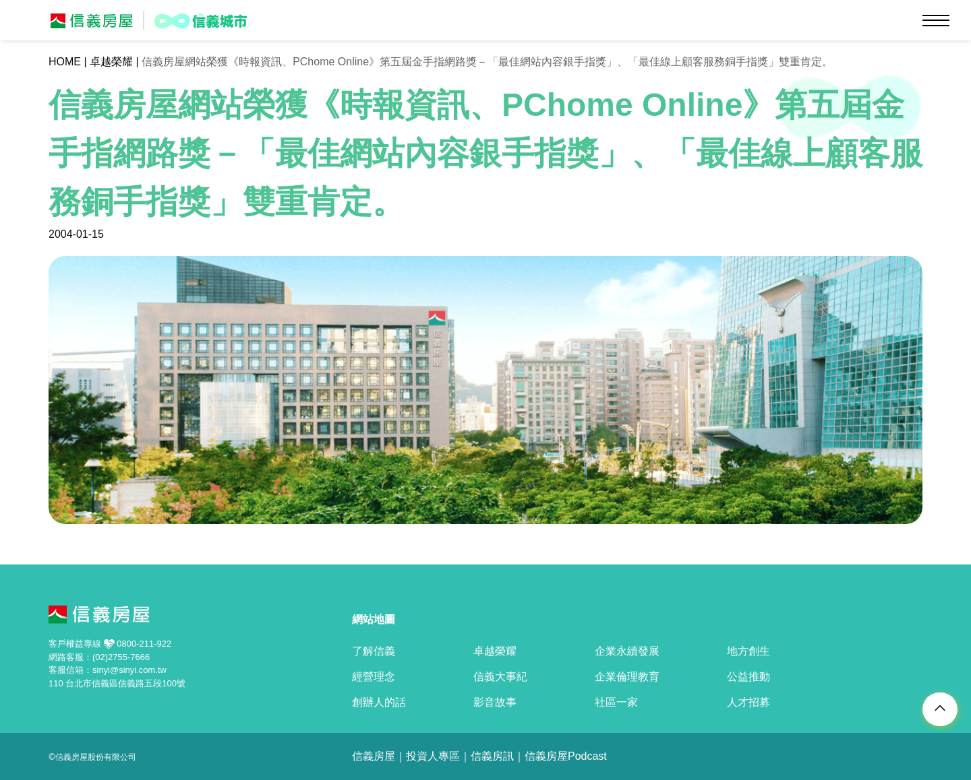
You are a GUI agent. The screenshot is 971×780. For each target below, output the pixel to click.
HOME (65, 61)
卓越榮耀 (111, 61)
